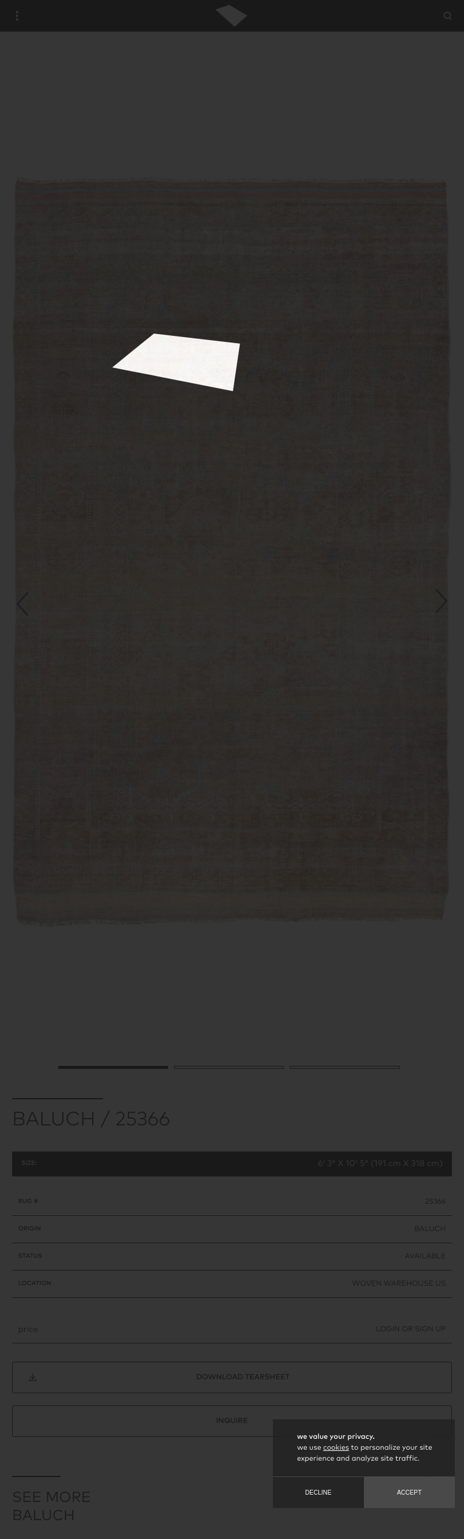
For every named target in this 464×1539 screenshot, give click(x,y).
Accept (409, 1492)
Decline (318, 1492)
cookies (336, 1448)
